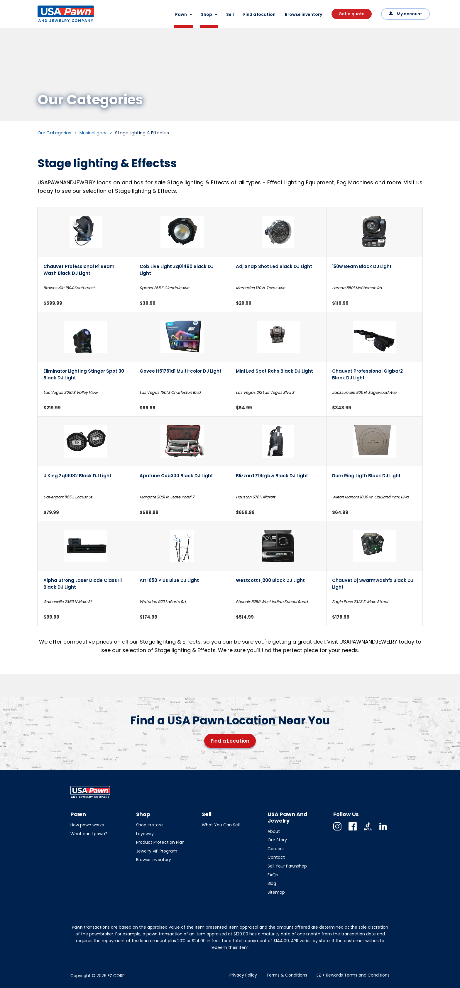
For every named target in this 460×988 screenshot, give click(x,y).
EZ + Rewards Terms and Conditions (353, 975)
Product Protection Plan (160, 842)
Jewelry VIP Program (156, 851)
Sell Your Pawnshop (287, 866)
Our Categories (54, 133)
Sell (230, 14)
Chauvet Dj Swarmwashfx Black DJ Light (372, 583)
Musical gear (93, 133)
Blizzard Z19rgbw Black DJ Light (272, 476)
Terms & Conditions (286, 975)
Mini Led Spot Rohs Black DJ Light (274, 371)
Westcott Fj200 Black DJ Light (270, 580)
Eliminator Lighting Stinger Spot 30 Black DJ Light (83, 374)
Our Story (277, 840)
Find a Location (230, 740)
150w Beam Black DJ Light (362, 266)
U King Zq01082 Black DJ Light (77, 476)
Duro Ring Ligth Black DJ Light (366, 476)
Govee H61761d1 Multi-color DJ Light (180, 371)
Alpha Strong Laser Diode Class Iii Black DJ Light (82, 583)
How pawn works (87, 825)
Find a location (259, 14)
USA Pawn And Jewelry (56, 21)
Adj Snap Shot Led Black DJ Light (274, 266)
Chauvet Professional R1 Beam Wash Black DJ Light (78, 269)
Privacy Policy (243, 975)
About (274, 831)
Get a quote (352, 14)
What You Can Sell (221, 825)
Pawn (181, 14)
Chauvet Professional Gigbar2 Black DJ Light (367, 374)
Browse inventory (303, 14)
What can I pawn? (88, 834)
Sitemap (276, 892)
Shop (206, 14)
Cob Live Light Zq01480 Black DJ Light (177, 269)
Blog (272, 883)
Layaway (145, 834)
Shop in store (149, 825)
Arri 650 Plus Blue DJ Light (169, 580)
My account (409, 14)
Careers (276, 849)
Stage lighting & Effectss (142, 133)
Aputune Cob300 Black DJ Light (176, 476)
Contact (276, 857)
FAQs (273, 875)
